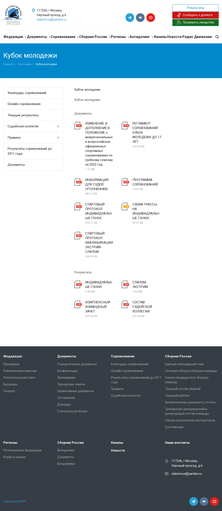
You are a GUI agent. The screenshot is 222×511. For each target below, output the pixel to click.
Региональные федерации (22, 450)
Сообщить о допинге (195, 15)
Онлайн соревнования (24, 104)
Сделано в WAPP (14, 501)
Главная (8, 64)
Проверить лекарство (195, 22)
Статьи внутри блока (72, 411)
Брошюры (10, 384)
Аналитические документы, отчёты (190, 402)
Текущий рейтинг (177, 395)
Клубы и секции (14, 457)
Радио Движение (197, 37)
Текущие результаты (23, 115)
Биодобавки (66, 463)
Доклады (64, 404)
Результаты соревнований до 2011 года (30, 151)
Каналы (160, 37)
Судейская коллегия (33, 126)
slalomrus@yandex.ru (52, 19)
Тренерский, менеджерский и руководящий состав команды (187, 411)
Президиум (11, 364)
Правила (33, 138)
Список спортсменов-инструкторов (190, 420)
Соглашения (66, 397)
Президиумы (66, 377)
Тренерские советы (71, 384)
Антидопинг (141, 37)
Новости (174, 37)
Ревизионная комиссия (20, 371)
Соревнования (64, 37)
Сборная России (94, 37)
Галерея (9, 391)
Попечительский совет (19, 377)
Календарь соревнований (27, 93)
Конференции (67, 371)
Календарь (24, 64)
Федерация (14, 37)
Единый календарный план (184, 364)
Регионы (120, 37)
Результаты (195, 8)
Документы (38, 37)
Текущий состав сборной (183, 389)
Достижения (174, 427)
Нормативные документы (75, 391)
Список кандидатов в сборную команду (187, 380)
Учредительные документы (77, 364)
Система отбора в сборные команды (191, 371)
